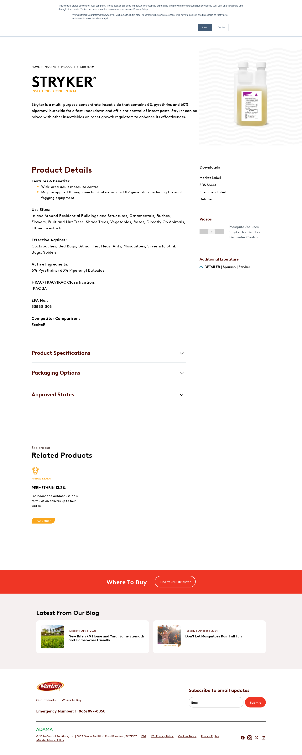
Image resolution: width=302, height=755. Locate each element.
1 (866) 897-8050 (90, 710)
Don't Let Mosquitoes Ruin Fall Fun (213, 636)
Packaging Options (56, 372)
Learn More (43, 520)
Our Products (46, 700)
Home (36, 66)
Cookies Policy (187, 736)
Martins (50, 66)
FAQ (143, 736)
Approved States (53, 394)
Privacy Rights (210, 736)
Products (68, 66)
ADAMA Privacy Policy (50, 740)
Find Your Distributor (175, 582)
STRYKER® (87, 66)
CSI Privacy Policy (162, 736)
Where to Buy (71, 700)
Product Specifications (61, 352)
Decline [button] (221, 27)
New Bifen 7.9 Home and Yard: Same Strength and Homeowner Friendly (106, 638)
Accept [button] (205, 27)
